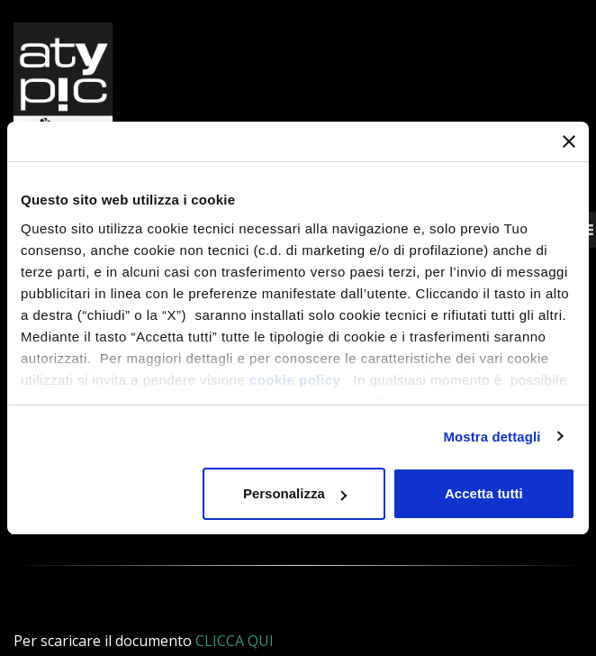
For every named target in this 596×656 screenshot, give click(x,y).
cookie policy (295, 379)
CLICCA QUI (234, 641)
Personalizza (295, 493)
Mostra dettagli (491, 436)
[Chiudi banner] (569, 141)
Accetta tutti (484, 493)
